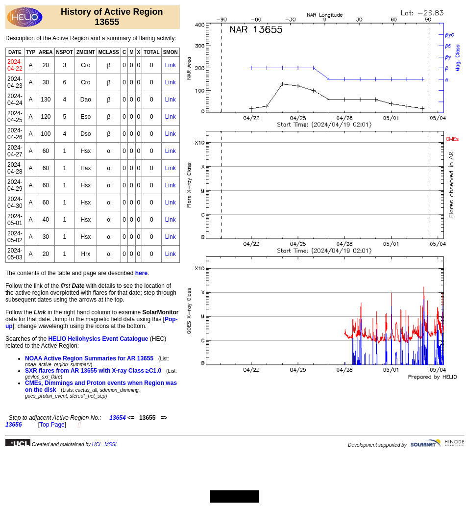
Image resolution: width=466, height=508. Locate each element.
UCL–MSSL (105, 444)
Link (170, 65)
